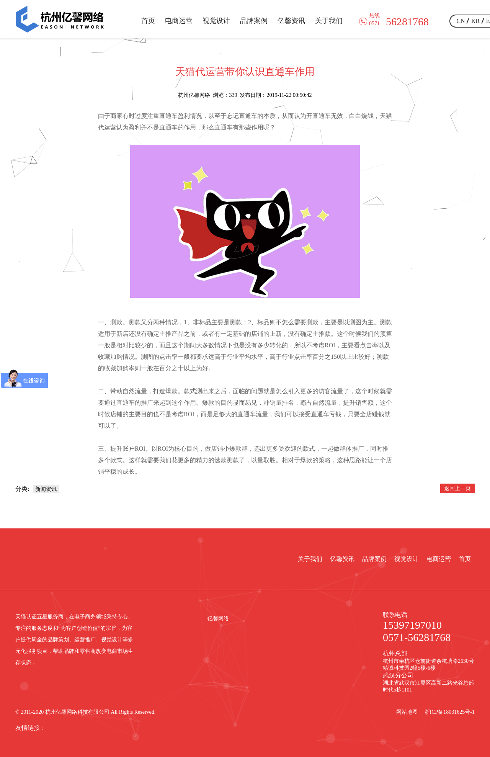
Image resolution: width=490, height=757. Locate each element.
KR (475, 21)
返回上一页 (457, 488)
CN (460, 21)
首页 (148, 21)
